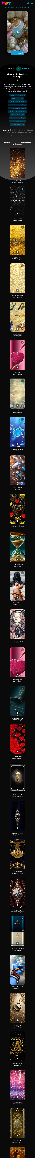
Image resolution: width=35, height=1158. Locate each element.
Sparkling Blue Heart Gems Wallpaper (17, 450)
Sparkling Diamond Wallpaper (17, 488)
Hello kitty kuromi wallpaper (17, 118)
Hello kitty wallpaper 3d (17, 124)
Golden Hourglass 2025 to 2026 (17, 565)
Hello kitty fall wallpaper (17, 114)
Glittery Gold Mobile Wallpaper (17, 258)
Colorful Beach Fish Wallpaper (17, 335)
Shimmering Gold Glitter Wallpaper (17, 296)
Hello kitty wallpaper (17, 98)
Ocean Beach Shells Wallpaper (17, 411)
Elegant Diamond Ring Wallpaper (17, 834)
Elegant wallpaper (22, 8)
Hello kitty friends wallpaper (17, 121)
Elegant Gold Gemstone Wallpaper (17, 911)
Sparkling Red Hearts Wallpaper (17, 757)
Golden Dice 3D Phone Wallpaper (17, 795)
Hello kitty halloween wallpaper (17, 105)
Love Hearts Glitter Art (17, 526)
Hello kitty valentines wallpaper (17, 108)
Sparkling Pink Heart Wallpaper (17, 373)
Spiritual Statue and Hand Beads (17, 603)
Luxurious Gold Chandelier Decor (17, 872)
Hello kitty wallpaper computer (17, 101)
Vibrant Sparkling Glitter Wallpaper (17, 1103)
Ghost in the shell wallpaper (17, 95)
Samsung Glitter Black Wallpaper (17, 219)
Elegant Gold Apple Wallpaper (17, 1026)
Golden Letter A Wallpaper (17, 1064)
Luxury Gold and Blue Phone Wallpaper (17, 949)
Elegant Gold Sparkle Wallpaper (17, 181)
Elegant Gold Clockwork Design (17, 1141)
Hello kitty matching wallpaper (17, 111)
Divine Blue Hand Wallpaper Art (17, 987)
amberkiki (23, 68)
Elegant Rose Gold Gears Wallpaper (17, 642)
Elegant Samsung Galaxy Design (17, 719)
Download (18, 53)
